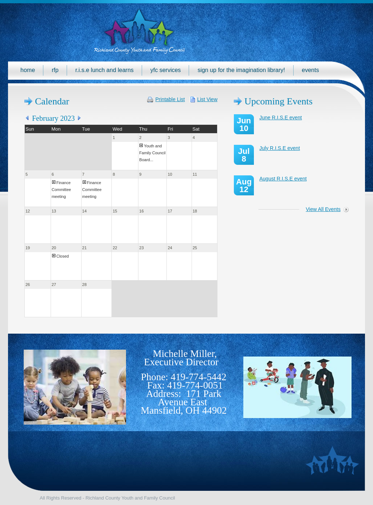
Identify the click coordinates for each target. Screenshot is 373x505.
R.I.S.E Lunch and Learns (104, 70)
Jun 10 (244, 124)
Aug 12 (244, 185)
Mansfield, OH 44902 (184, 410)
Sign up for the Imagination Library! (241, 70)
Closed (62, 256)
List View (207, 99)
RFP (55, 70)
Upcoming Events (278, 101)
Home (27, 70)
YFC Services (165, 70)
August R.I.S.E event (283, 179)
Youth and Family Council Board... (152, 153)
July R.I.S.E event (279, 148)
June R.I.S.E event (280, 117)
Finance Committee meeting (61, 189)
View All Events (323, 209)
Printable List (170, 99)
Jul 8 (244, 155)
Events (310, 70)
